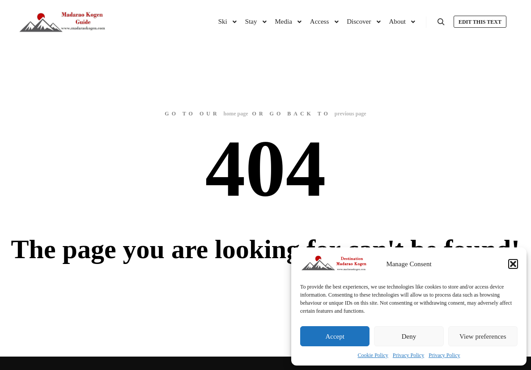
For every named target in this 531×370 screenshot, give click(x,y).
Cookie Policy (373, 355)
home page (236, 114)
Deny (409, 336)
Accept (334, 336)
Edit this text (480, 22)
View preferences (482, 336)
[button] (513, 263)
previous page (350, 114)
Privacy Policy (408, 355)
